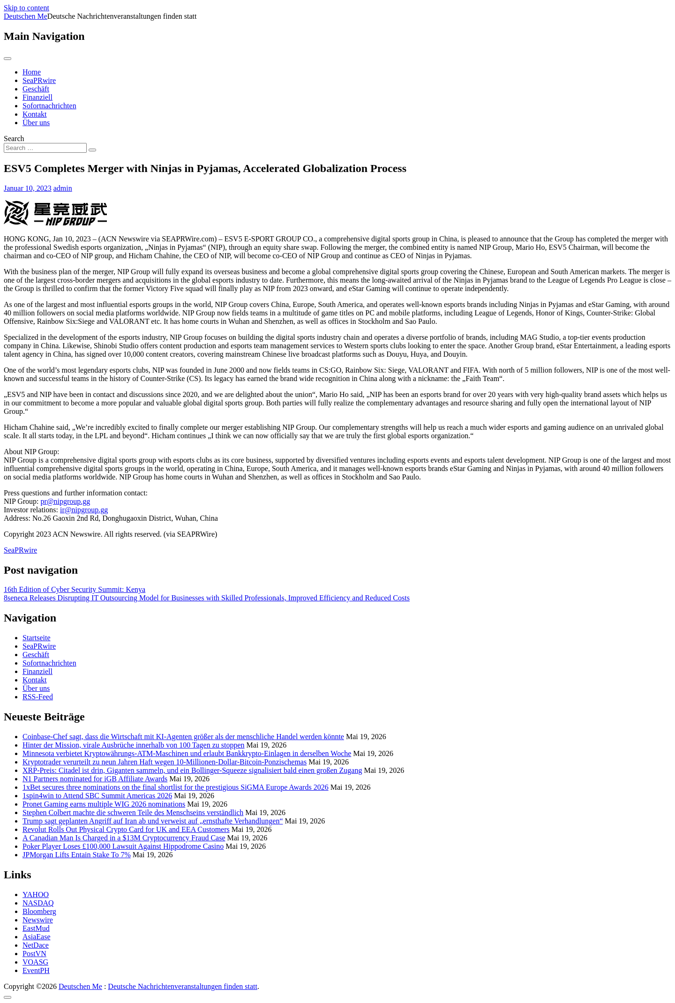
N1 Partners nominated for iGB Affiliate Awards (94, 779)
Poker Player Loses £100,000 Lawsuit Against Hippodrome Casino (123, 846)
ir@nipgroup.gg (84, 510)
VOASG (35, 962)
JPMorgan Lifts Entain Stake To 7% (76, 855)
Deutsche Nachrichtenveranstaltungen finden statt (182, 986)
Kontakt (34, 114)
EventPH (36, 970)
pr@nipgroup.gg (65, 501)
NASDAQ (38, 903)
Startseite (36, 638)
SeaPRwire (39, 80)
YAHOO (35, 894)
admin (62, 188)
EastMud (36, 928)
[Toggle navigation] (7, 58)
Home (31, 72)
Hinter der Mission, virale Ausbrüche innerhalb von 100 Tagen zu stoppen (133, 745)
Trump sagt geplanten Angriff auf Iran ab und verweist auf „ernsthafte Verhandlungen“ (152, 821)
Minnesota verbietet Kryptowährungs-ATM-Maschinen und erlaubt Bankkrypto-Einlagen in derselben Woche (186, 753)
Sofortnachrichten (49, 106)
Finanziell (37, 97)
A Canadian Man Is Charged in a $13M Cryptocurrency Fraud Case (123, 838)
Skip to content (26, 8)
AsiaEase (36, 937)
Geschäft (35, 89)
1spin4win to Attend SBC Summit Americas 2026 (97, 796)
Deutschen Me (25, 16)
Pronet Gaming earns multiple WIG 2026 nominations (103, 804)
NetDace (35, 945)
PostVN (34, 954)
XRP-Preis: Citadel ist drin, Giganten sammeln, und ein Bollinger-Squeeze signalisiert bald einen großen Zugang (192, 770)
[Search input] (45, 148)
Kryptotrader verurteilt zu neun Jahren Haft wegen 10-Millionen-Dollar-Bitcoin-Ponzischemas (164, 762)
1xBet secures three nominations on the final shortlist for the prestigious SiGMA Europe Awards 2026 (175, 787)
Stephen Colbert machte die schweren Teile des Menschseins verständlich (132, 812)
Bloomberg (39, 911)
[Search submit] (92, 150)
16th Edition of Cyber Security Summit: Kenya (74, 589)
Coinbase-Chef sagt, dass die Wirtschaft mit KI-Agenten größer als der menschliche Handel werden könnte (183, 737)
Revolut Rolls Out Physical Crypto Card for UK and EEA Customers (126, 829)
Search (14, 138)
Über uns (36, 123)
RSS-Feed (37, 697)
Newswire (37, 920)
